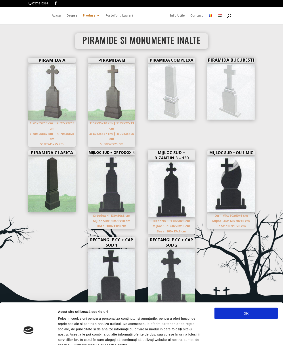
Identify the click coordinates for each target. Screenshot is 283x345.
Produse (90, 15)
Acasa (57, 15)
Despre (73, 15)
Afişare (221, 336)
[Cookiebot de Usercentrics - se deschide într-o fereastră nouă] (28, 336)
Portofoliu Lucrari (120, 15)
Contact (195, 15)
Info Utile (176, 15)
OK (246, 287)
